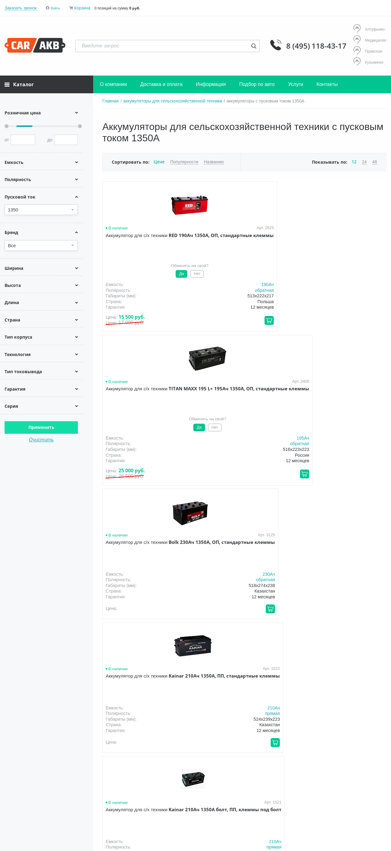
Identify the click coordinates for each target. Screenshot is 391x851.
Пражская (367, 50)
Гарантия (193, 783)
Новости (270, 783)
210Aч (377, 265)
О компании (113, 83)
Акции (220, 783)
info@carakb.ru (349, 796)
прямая (375, 271)
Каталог (19, 83)
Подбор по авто (257, 83)
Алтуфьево (368, 29)
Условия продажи (22, 814)
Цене (159, 160)
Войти (57, 8)
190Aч (161, 283)
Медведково (369, 40)
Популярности (184, 160)
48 (374, 160)
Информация (211, 83)
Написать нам (333, 804)
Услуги (295, 83)
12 (354, 160)
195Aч (233, 283)
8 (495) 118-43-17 (295, 45)
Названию (213, 160)
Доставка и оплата (161, 83)
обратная (158, 289)
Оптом (243, 783)
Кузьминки (367, 61)
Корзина (85, 8)
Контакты (327, 83)
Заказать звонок (21, 8)
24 (364, 160)
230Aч (305, 265)
